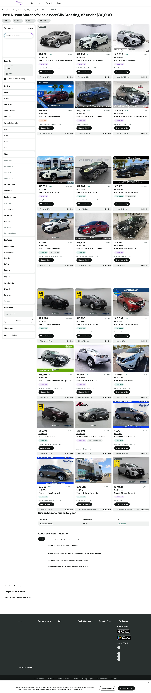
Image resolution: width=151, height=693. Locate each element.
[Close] (148, 682)
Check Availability (46, 72)
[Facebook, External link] (118, 650)
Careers (75, 679)
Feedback (114, 679)
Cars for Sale (11, 10)
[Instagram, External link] (118, 656)
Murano (39, 10)
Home (4, 10)
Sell (40, 3)
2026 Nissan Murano (46, 524)
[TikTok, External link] (118, 647)
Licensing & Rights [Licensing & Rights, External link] (87, 679)
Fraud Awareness (102, 679)
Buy (32, 3)
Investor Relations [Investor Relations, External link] (63, 679)
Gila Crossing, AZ (23, 10)
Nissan (32, 10)
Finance (59, 3)
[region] (75, 686)
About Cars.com (39, 679)
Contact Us (50, 679)
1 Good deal (121, 524)
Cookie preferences (107, 688)
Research (49, 3)
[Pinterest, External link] (118, 659)
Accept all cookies (126, 688)
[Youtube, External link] (118, 653)
